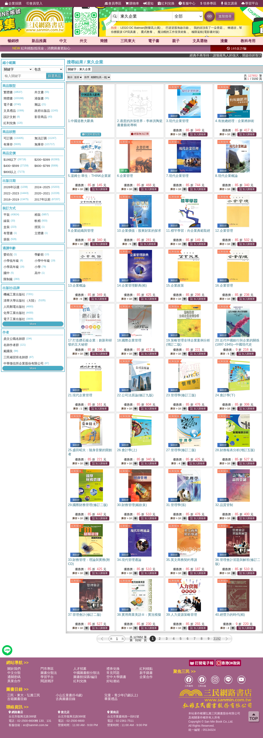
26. (127, 450)
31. (176, 505)
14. (132, 285)
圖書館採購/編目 (85, 677)
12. (224, 230)
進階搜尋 (225, 16)
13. (77, 285)
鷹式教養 (146, 31)
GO (209, 16)
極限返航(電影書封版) (205, 31)
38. (139, 614)
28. (235, 450)
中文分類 (14, 673)
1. (81, 121)
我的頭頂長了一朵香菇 (208, 27)
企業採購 (13, 3)
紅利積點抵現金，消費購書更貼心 (41, 48)
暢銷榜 (13, 41)
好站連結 (113, 681)
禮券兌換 (113, 668)
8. (226, 176)
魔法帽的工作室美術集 (172, 31)
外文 (83, 41)
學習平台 (249, 3)
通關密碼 (14, 677)
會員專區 (113, 3)
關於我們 (14, 668)
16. (224, 285)
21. (80, 395)
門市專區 (47, 668)
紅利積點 (146, 668)
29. (88, 505)
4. (234, 121)
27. (181, 450)
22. (135, 395)
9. (81, 230)
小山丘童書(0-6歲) (69, 695)
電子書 (153, 41)
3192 (217, 638)
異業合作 (14, 681)
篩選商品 (54, 76)
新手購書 (146, 673)
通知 (148, 3)
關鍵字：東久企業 (79, 69)
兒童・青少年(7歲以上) (121, 695)
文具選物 (200, 41)
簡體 (103, 41)
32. (224, 505)
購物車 (132, 3)
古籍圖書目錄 (17, 699)
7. (177, 176)
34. (129, 560)
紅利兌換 (166, 3)
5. (89, 176)
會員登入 (34, 3)
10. (139, 230)
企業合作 (146, 677)
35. (181, 560)
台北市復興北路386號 (22, 716)
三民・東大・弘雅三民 (23, 695)
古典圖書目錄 (65, 699)
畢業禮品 (111, 699)
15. (175, 285)
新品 (39, 41)
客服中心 (187, 3)
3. (177, 121)
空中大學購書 (116, 677)
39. (181, 614)
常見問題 (113, 673)
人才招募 (80, 668)
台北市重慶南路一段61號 (123, 716)
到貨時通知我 (91, 134)
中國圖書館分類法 (86, 673)
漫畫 (224, 41)
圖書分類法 (48, 673)
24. (225, 395)
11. (188, 230)
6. (125, 176)
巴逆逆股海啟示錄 (177, 27)
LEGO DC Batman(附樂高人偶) (140, 27)
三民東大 (127, 41)
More (33, 323)
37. (84, 614)
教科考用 (248, 41)
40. (230, 614)
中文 (63, 41)
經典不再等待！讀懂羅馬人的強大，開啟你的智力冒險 (238, 55)
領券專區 (208, 3)
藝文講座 (228, 3)
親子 (176, 41)
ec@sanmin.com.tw (35, 725)
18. (129, 340)
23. (181, 395)
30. (132, 505)
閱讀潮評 (47, 681)
